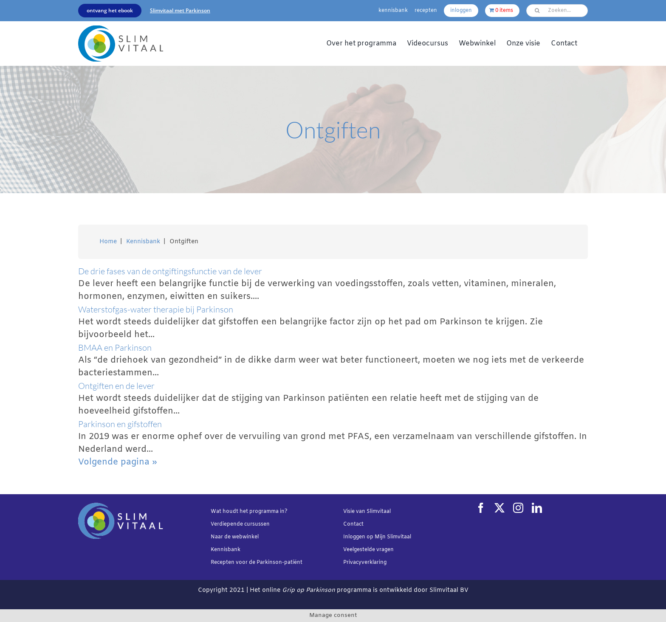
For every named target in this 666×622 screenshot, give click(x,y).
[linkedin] (537, 508)
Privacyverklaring (365, 562)
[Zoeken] (536, 10)
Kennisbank (225, 549)
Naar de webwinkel (235, 537)
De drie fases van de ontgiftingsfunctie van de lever (170, 271)
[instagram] (518, 508)
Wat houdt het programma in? (249, 511)
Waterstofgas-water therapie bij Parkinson (155, 309)
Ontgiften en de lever (116, 385)
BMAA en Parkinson (115, 347)
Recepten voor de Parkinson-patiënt (256, 562)
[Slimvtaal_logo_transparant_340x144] (120, 29)
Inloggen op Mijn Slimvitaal (377, 537)
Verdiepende (227, 524)
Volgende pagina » (117, 462)
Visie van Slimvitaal (367, 511)
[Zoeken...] (557, 10)
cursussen (257, 524)
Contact (353, 524)
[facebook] (481, 508)
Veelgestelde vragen (368, 549)
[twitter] (499, 508)
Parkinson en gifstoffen (120, 424)
